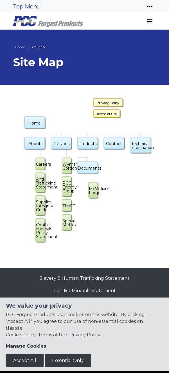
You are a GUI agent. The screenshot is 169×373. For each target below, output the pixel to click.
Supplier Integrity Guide (40, 205)
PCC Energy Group (66, 187)
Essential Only (68, 360)
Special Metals (66, 222)
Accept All (24, 360)
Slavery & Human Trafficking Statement (85, 278)
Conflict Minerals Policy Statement (40, 230)
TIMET (66, 205)
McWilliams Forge (93, 190)
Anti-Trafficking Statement (40, 183)
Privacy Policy (108, 103)
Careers (40, 164)
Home (20, 47)
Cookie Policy (21, 335)
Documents (88, 168)
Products (87, 143)
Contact (114, 143)
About (34, 143)
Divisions (60, 143)
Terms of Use (106, 114)
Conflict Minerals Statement (84, 290)
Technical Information (140, 145)
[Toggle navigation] (149, 6)
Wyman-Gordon (66, 166)
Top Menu (27, 6)
